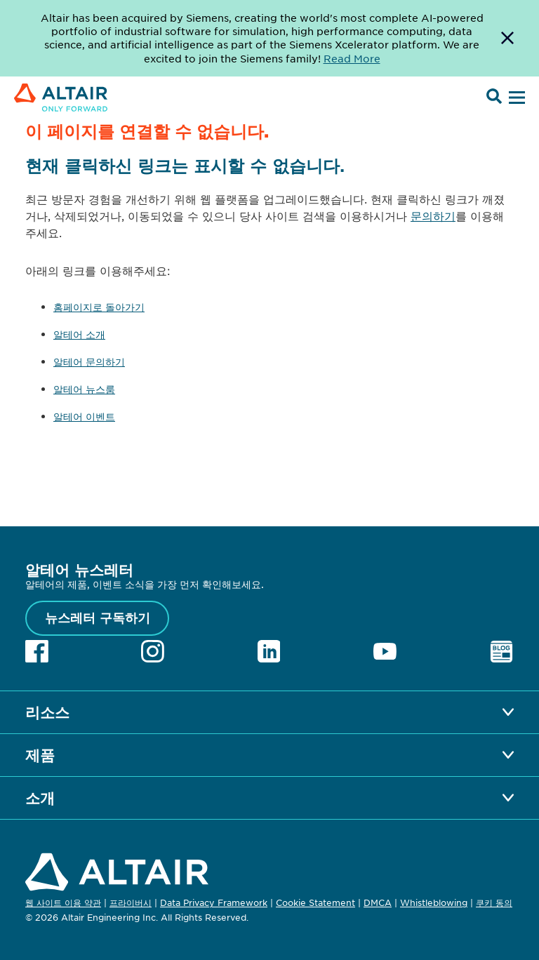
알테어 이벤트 (84, 416)
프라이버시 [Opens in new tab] (130, 902)
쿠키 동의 (494, 903)
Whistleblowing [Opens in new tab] (433, 902)
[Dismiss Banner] (507, 38)
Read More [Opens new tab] (352, 58)
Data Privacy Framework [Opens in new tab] (213, 902)
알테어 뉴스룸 (84, 388)
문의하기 (433, 215)
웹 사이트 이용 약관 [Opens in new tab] (63, 902)
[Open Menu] (515, 98)
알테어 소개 (79, 334)
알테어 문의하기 (89, 361)
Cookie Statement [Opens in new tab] (315, 902)
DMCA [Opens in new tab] (378, 902)
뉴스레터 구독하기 (97, 617)
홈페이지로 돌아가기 (99, 306)
